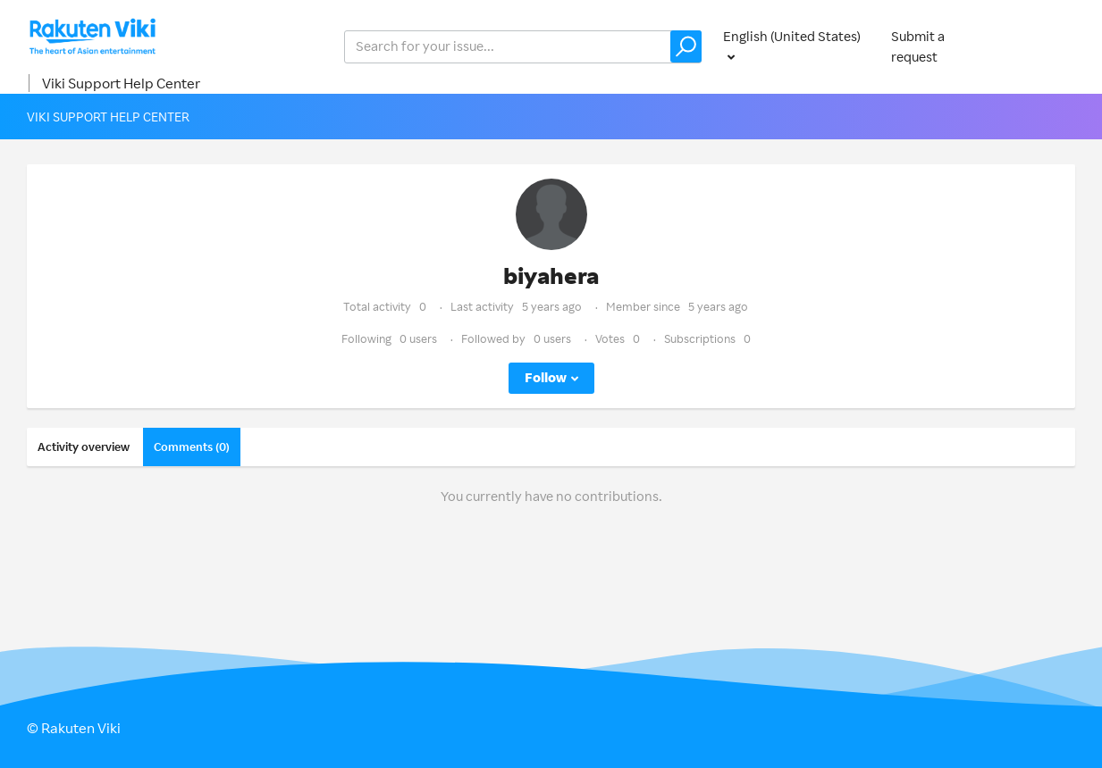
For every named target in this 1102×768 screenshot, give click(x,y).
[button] (686, 46)
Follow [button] (546, 377)
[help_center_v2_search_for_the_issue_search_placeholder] (523, 46)
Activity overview (84, 446)
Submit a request (918, 46)
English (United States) (792, 36)
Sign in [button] (1050, 46)
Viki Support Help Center (121, 83)
